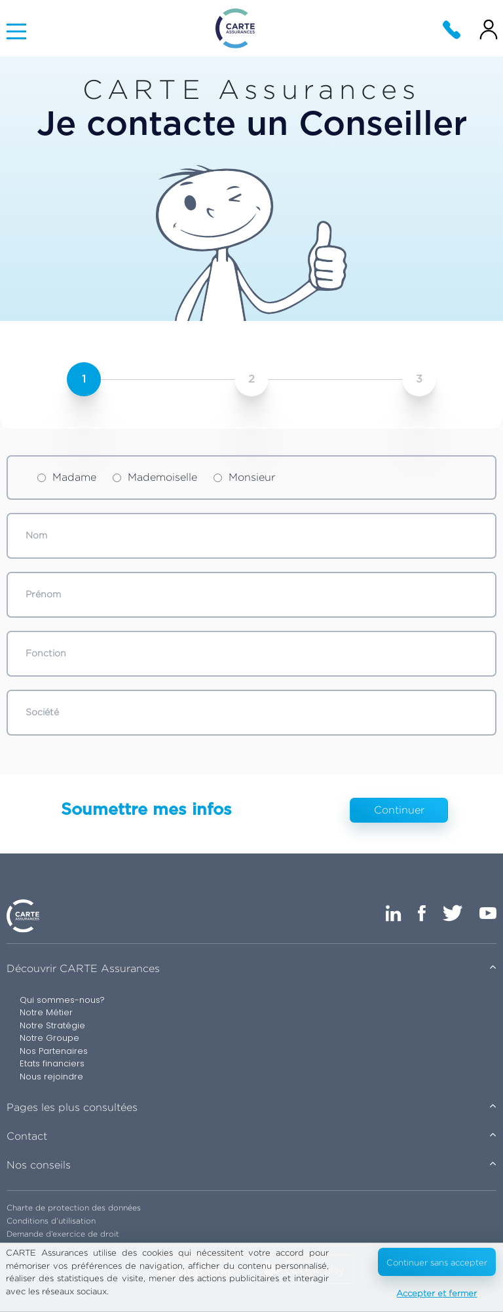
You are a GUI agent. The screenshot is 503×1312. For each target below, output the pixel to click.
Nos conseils (39, 1165)
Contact (27, 1136)
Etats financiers (52, 1063)
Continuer (399, 809)
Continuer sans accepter (436, 1262)
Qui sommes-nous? (62, 1000)
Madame (66, 477)
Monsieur (244, 477)
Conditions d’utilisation (51, 1220)
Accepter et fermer (436, 1293)
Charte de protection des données (74, 1207)
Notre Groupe (49, 1038)
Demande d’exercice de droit (63, 1233)
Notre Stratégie (52, 1025)
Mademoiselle (155, 477)
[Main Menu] (16, 31)
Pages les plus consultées (72, 1107)
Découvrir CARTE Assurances (83, 968)
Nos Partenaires (54, 1051)
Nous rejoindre (51, 1076)
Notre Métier (46, 1012)
